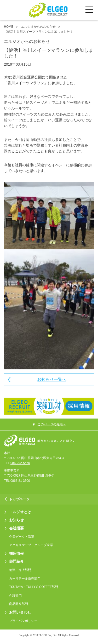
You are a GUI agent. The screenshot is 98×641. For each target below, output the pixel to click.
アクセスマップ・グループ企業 (31, 545)
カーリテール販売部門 (25, 578)
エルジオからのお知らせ (38, 26)
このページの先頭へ (52, 424)
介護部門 (15, 595)
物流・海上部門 (20, 570)
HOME (8, 26)
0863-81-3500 (20, 481)
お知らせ (16, 520)
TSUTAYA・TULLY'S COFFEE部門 (33, 587)
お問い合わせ (20, 612)
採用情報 (16, 553)
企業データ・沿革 (21, 537)
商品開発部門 (18, 604)
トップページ (19, 499)
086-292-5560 (20, 463)
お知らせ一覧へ (51, 379)
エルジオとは (20, 512)
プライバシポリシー (23, 621)
